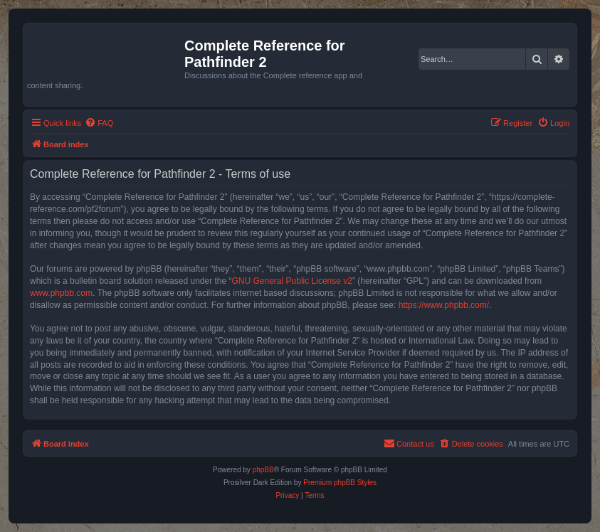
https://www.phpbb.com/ (444, 305)
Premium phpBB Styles (340, 482)
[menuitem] (99, 123)
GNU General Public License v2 (292, 281)
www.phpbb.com (61, 293)
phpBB (263, 470)
